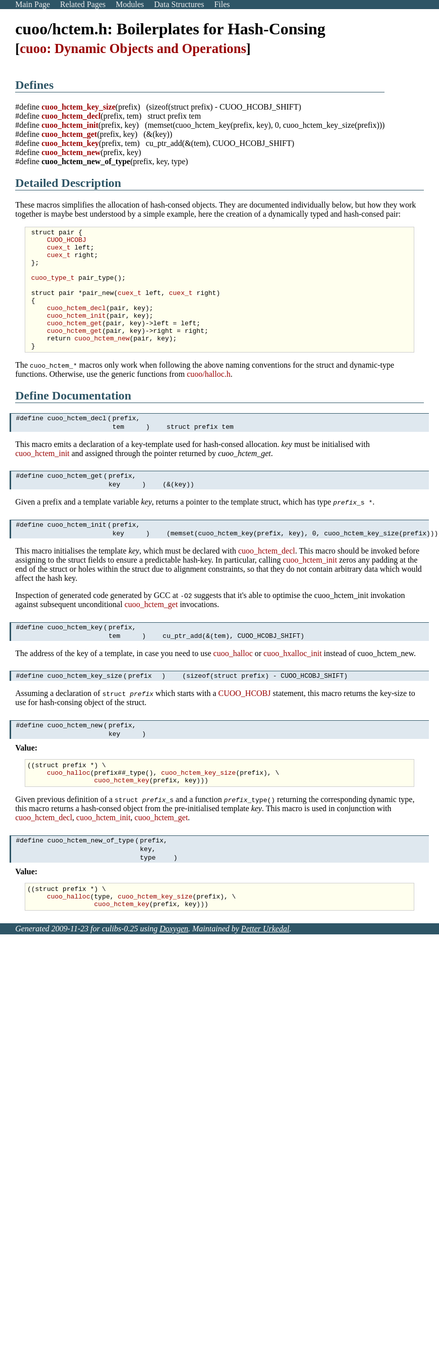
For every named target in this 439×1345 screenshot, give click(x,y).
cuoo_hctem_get (69, 134)
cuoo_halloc (233, 689)
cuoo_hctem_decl (70, 116)
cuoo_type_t (53, 287)
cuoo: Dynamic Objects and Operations (133, 48)
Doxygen (173, 983)
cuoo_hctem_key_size (78, 107)
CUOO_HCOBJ (66, 242)
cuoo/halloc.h (209, 398)
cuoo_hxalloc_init (292, 689)
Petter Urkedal (265, 983)
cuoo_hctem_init (69, 125)
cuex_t (59, 251)
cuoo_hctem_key (70, 143)
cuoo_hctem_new (70, 152)
